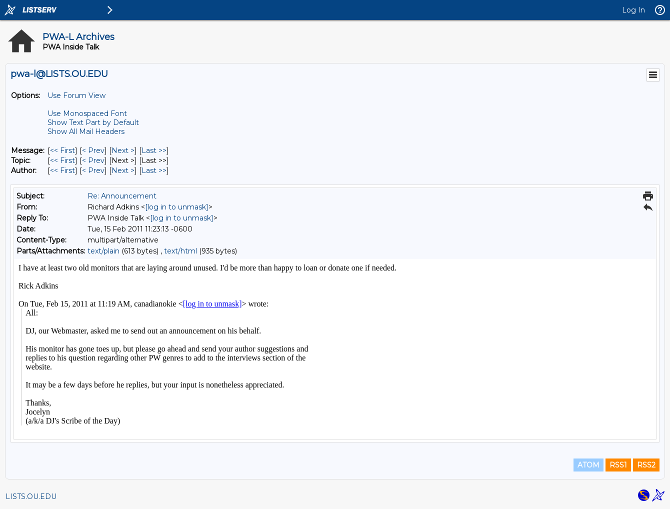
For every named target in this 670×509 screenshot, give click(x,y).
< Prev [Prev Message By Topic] (93, 160)
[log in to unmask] (176, 207)
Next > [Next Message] (123, 150)
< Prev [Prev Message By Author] (93, 170)
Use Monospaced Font (87, 113)
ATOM (589, 465)
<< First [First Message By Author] (62, 170)
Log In (633, 10)
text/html (180, 251)
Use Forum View (77, 95)
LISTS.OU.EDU (31, 496)
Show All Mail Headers (86, 131)
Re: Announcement (122, 196)
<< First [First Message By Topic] (62, 160)
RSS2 (646, 465)
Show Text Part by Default (93, 122)
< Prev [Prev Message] (93, 150)
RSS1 (618, 465)
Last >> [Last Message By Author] (154, 170)
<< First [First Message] (62, 150)
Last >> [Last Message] (154, 150)
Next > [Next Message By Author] (123, 170)
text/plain (104, 251)
